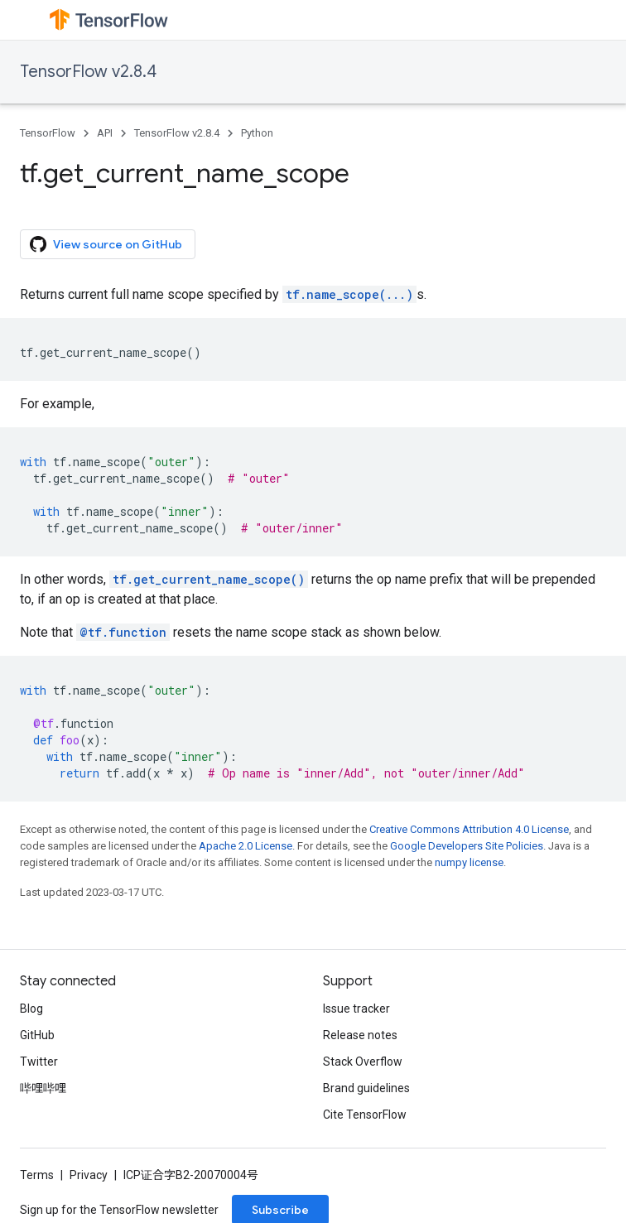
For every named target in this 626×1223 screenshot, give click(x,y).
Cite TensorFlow (365, 1114)
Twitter (39, 1061)
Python (257, 133)
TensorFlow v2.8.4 (88, 71)
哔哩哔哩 (43, 1088)
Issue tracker (356, 1008)
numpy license (469, 862)
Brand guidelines (366, 1088)
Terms (37, 1175)
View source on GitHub (106, 244)
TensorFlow (47, 133)
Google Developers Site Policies (466, 846)
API (105, 133)
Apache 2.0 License (245, 846)
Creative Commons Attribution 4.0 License (469, 829)
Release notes (360, 1035)
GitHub (37, 1035)
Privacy (89, 1175)
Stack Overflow (362, 1061)
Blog (31, 1008)
